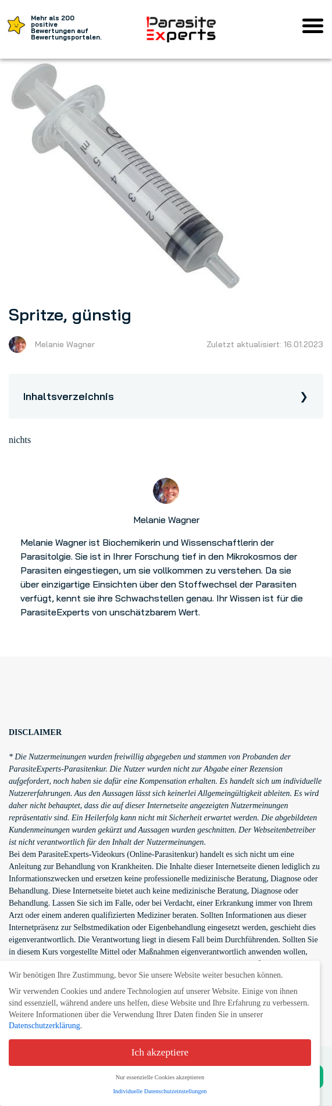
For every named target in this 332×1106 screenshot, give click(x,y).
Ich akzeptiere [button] (160, 1052)
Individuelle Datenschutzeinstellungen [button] (159, 1091)
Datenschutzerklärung (44, 1025)
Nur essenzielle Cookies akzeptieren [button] (160, 1077)
